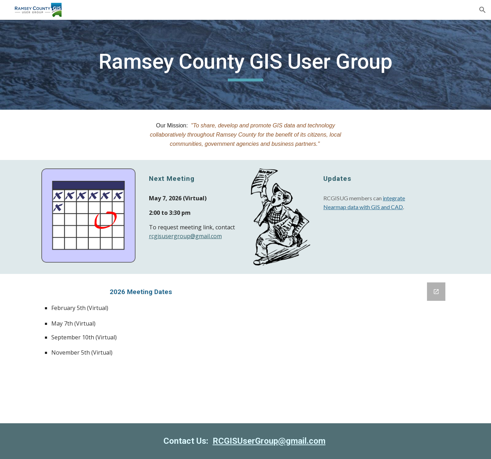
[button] (482, 9)
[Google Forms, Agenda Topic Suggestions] (350, 348)
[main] (245, 64)
